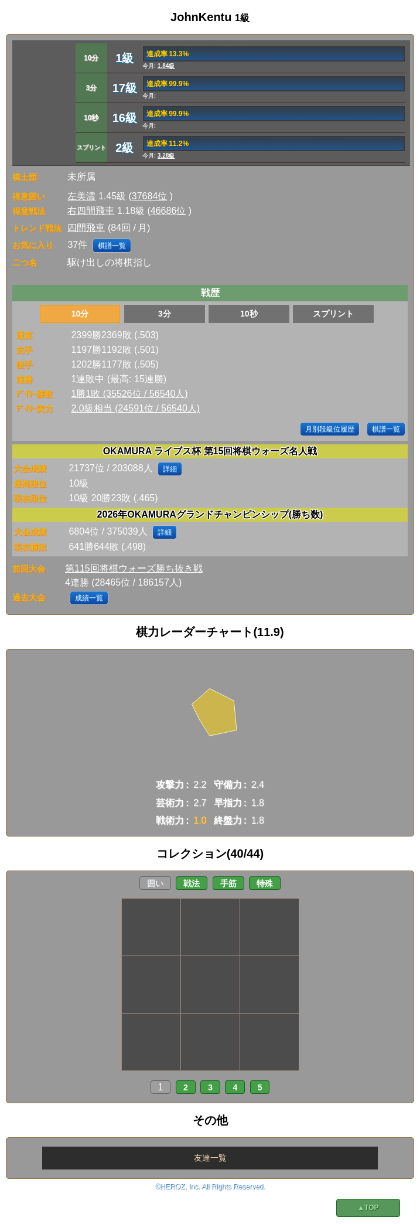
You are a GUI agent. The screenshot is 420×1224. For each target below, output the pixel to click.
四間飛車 (86, 228)
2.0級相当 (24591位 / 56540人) (135, 408)
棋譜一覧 (112, 246)
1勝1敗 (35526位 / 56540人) (129, 394)
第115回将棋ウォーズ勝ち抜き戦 (134, 568)
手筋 (228, 883)
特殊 (265, 883)
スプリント (333, 313)
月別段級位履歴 (329, 429)
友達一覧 (210, 1157)
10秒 (249, 313)
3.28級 (166, 155)
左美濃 (81, 196)
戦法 (191, 883)
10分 (80, 313)
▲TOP (367, 1207)
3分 (164, 313)
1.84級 (166, 66)
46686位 (168, 211)
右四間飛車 (90, 211)
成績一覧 (89, 598)
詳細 (170, 469)
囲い (155, 883)
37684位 (150, 196)
